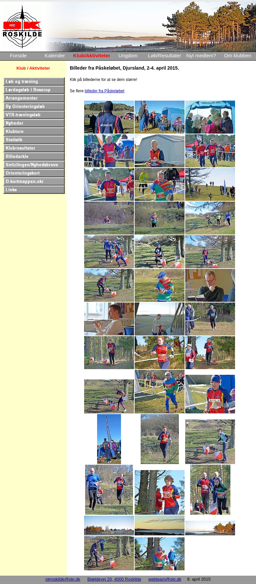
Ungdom (127, 55)
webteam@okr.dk (164, 579)
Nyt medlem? (201, 55)
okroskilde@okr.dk (63, 579)
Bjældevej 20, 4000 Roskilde (114, 579)
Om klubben (237, 55)
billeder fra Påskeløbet (104, 91)
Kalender (55, 55)
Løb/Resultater (164, 55)
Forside (18, 55)
